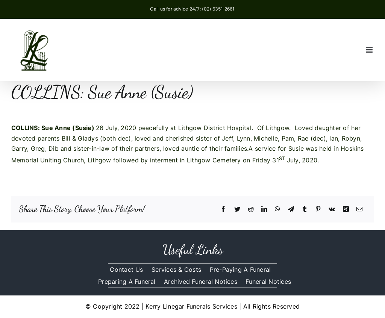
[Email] (359, 209)
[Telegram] (291, 209)
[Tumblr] (304, 209)
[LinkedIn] (264, 209)
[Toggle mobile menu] (370, 50)
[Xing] (346, 209)
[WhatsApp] (277, 209)
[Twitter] (237, 209)
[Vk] (332, 209)
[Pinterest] (318, 209)
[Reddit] (251, 209)
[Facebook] (223, 209)
